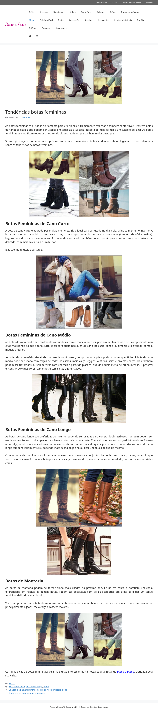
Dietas (61, 20)
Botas (46, 686)
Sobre (115, 2)
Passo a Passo (101, 2)
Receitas (88, 20)
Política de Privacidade (132, 2)
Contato (149, 2)
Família (140, 20)
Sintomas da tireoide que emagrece (27, 693)
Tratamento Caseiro (130, 12)
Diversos (43, 12)
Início (31, 12)
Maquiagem (58, 12)
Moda (31, 20)
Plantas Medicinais (123, 20)
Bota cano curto (17, 686)
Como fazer (86, 12)
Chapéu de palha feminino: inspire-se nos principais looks (38, 689)
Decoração (74, 20)
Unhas (72, 12)
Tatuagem (46, 28)
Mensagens (61, 28)
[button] (30, 36)
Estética (32, 28)
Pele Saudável (46, 20)
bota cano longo (34, 686)
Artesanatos (103, 20)
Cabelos (100, 12)
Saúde (113, 12)
